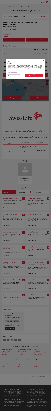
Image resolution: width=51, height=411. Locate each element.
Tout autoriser (39, 75)
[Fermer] (43, 60)
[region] (25, 69)
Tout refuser (29, 75)
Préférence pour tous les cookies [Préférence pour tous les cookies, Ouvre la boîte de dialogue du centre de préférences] (13, 75)
